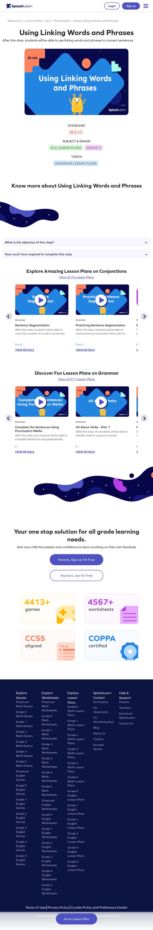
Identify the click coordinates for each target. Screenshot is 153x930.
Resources (15, 21)
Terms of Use (36, 907)
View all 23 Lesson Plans (76, 277)
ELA (47, 21)
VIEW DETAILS (24, 350)
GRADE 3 (93, 147)
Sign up (131, 6)
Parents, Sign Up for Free (76, 559)
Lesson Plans (33, 21)
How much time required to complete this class (76, 254)
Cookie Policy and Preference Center (99, 907)
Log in (112, 6)
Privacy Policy (58, 907)
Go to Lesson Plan (76, 919)
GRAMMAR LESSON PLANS (75, 163)
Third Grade (62, 21)
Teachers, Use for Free (76, 575)
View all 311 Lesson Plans (76, 379)
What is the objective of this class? (76, 242)
